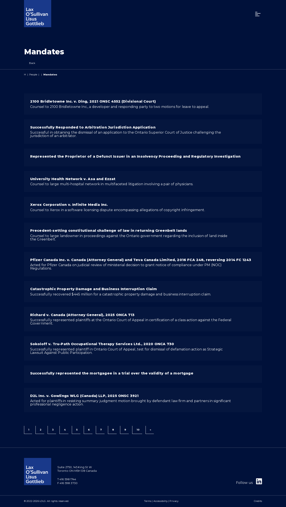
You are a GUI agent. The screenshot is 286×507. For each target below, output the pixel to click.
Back (29, 63)
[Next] (150, 430)
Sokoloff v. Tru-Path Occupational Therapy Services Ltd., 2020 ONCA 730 (102, 344)
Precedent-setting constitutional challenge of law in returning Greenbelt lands (108, 231)
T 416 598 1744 (66, 479)
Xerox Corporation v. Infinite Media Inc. (69, 205)
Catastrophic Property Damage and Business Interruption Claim (93, 289)
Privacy (174, 501)
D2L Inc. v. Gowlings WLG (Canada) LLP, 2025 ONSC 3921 (84, 396)
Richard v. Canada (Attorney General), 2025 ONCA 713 (82, 315)
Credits (258, 501)
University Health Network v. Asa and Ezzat (73, 179)
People (33, 74)
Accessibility (160, 501)
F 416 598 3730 (67, 483)
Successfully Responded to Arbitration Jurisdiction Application (93, 127)
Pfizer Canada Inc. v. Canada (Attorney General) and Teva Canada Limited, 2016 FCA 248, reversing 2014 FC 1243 (140, 260)
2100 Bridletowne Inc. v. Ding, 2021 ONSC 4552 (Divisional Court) (93, 101)
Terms (147, 501)
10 (138, 429)
